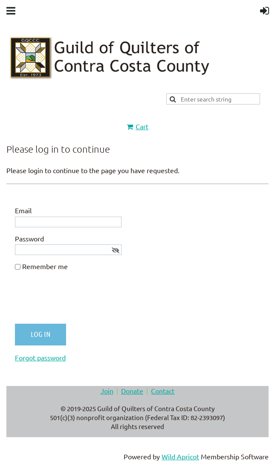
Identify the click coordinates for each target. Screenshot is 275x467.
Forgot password (40, 357)
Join (107, 390)
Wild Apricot (180, 456)
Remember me (45, 266)
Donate (132, 390)
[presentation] (80, 300)
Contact (162, 390)
